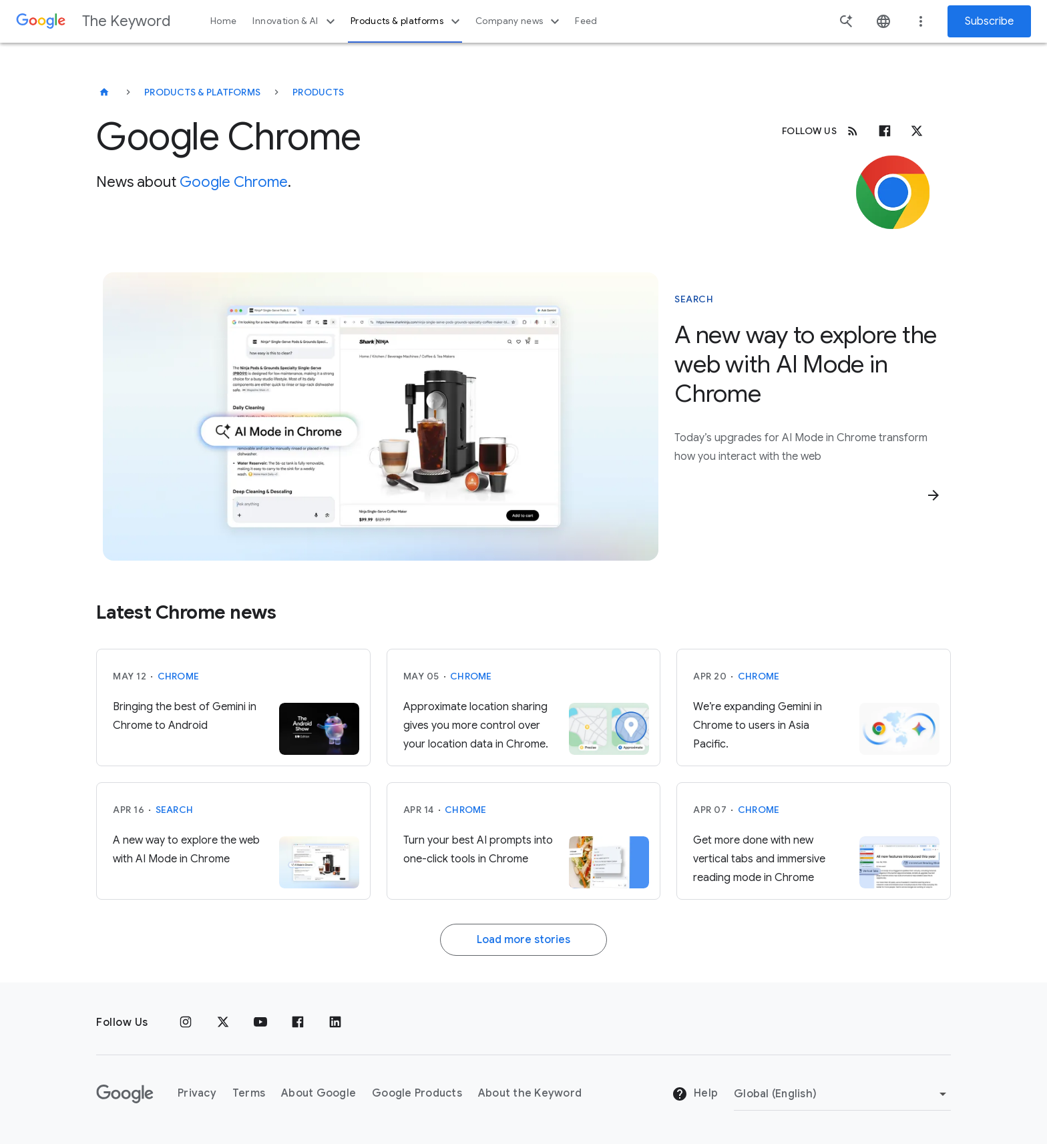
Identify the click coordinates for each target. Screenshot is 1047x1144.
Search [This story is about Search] (693, 299)
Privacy (197, 1093)
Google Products (417, 1093)
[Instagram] (186, 1023)
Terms (248, 1093)
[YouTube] (260, 1023)
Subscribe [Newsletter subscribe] (989, 21)
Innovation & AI (295, 21)
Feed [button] (586, 21)
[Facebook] (885, 131)
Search (175, 810)
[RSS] (853, 131)
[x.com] (917, 131)
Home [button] (223, 21)
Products (318, 92)
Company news (519, 21)
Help (695, 1094)
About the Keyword (530, 1093)
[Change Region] (842, 1094)
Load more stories (523, 939)
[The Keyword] (104, 92)
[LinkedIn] (335, 1023)
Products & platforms (407, 21)
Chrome (179, 676)
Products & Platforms (202, 92)
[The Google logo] (125, 1094)
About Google (318, 1093)
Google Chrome (234, 182)
